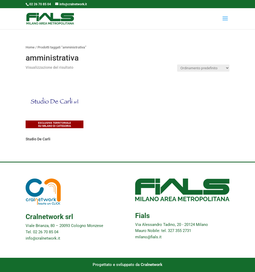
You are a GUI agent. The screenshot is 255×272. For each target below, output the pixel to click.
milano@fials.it (148, 237)
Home (30, 47)
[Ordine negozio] (203, 68)
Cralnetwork (151, 264)
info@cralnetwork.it (43, 238)
